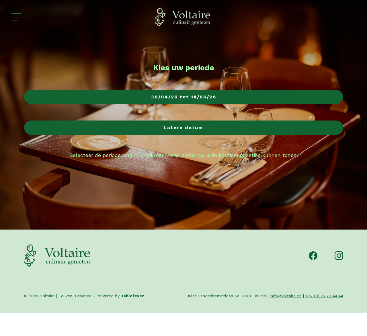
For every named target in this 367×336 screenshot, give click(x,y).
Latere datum (183, 127)
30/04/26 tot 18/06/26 (183, 97)
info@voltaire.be (286, 296)
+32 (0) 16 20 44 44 (324, 296)
